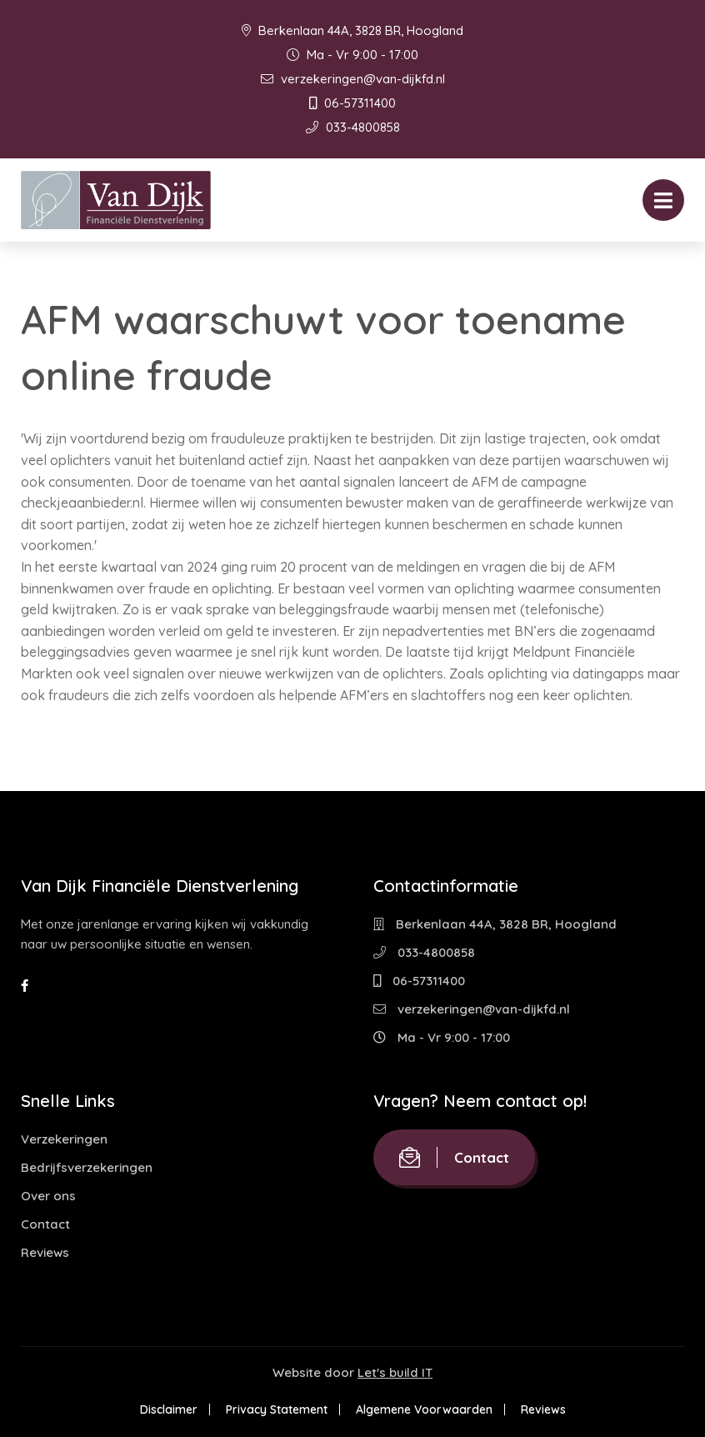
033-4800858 (353, 127)
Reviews (45, 1252)
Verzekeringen (64, 1139)
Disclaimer (169, 1409)
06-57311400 (352, 103)
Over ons (48, 1196)
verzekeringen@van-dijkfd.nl (353, 79)
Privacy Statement (277, 1409)
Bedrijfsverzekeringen (86, 1167)
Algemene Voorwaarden (424, 1409)
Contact (45, 1224)
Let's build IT (395, 1372)
